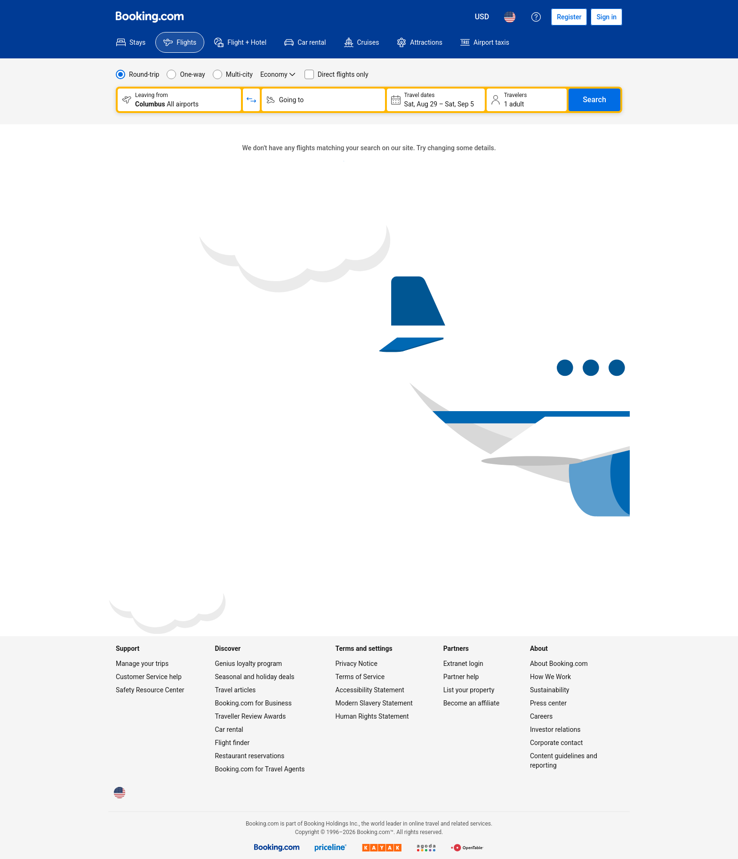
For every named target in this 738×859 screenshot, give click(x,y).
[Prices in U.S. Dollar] (482, 17)
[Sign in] (606, 16)
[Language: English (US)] (509, 17)
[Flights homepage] (150, 17)
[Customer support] (536, 17)
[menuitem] (130, 42)
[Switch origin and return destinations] (251, 100)
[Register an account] (569, 16)
